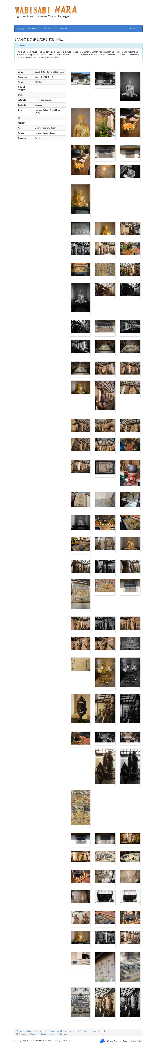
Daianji (53, 1034)
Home (20, 1031)
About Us (63, 28)
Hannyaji (63, 1034)
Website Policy (100, 1031)
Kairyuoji (33, 1034)
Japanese (133, 28)
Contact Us (86, 1031)
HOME (20, 28)
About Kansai (56, 1031)
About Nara (49, 28)
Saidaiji (43, 1034)
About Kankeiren (72, 1031)
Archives (33, 28)
